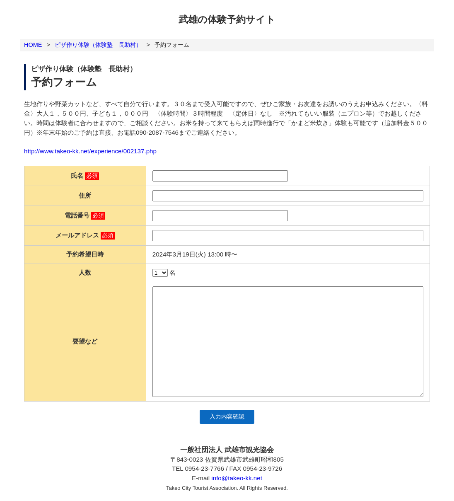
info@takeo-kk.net (236, 478)
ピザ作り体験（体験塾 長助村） (98, 44)
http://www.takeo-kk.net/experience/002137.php (90, 151)
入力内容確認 (227, 417)
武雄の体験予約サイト (227, 19)
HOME (33, 44)
